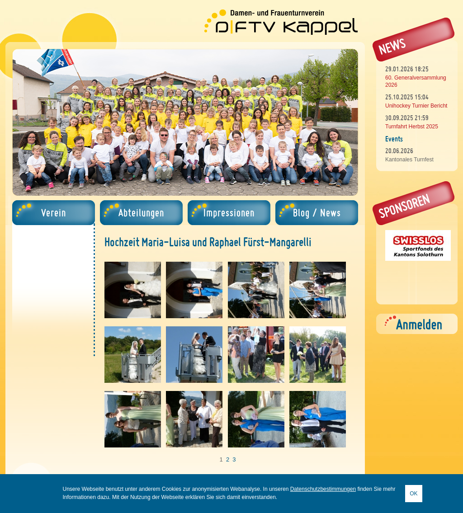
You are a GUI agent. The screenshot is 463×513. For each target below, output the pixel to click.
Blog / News (317, 213)
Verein (53, 213)
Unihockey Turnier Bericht (416, 106)
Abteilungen (141, 213)
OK (413, 493)
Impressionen (229, 213)
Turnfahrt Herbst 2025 (411, 126)
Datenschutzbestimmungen (323, 489)
